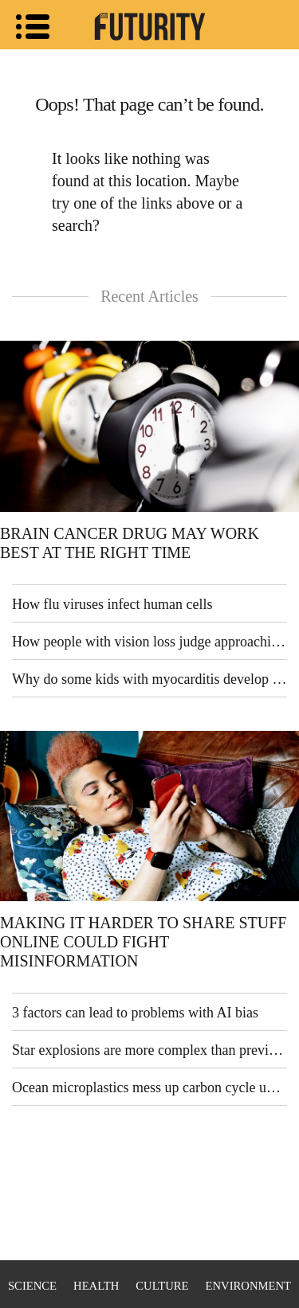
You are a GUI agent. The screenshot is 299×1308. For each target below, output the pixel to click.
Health (96, 1285)
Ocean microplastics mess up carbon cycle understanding (149, 1087)
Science (32, 1285)
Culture (162, 1285)
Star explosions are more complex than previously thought (149, 1050)
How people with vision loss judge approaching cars (149, 642)
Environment (248, 1285)
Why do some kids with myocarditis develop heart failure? (149, 679)
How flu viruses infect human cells (112, 604)
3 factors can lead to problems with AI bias (135, 1013)
